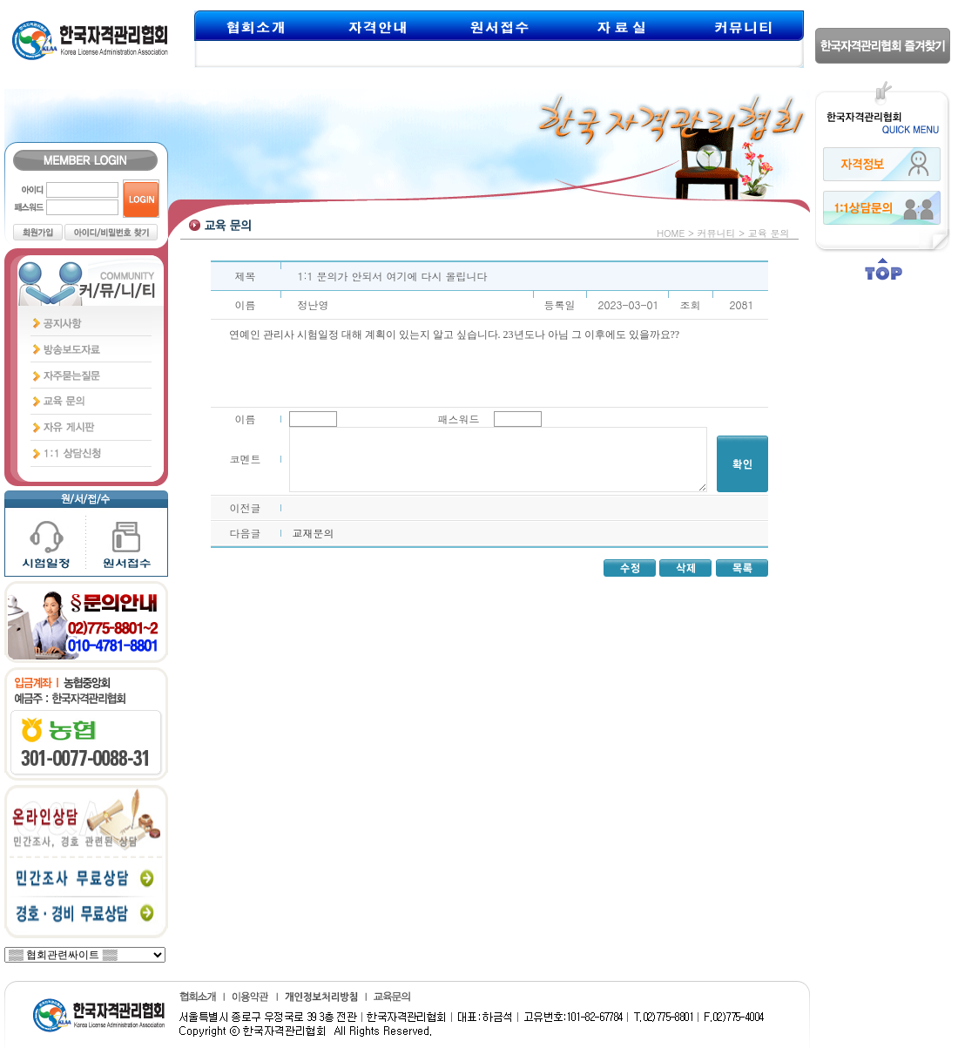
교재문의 (313, 532)
